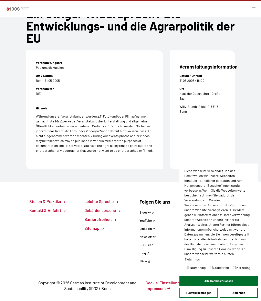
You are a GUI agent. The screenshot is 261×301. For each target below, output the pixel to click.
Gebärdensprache (102, 210)
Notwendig (196, 267)
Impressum (158, 288)
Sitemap (94, 228)
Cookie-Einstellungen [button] (167, 282)
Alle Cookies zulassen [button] (218, 281)
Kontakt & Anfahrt (47, 210)
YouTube (147, 220)
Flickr (144, 261)
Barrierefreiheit (100, 219)
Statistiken (219, 267)
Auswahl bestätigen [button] (198, 292)
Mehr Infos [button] (192, 259)
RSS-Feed (146, 245)
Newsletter (147, 237)
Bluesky (146, 212)
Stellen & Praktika (47, 201)
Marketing (242, 267)
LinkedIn (147, 228)
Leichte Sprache (101, 201)
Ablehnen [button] (238, 292)
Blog (144, 253)
